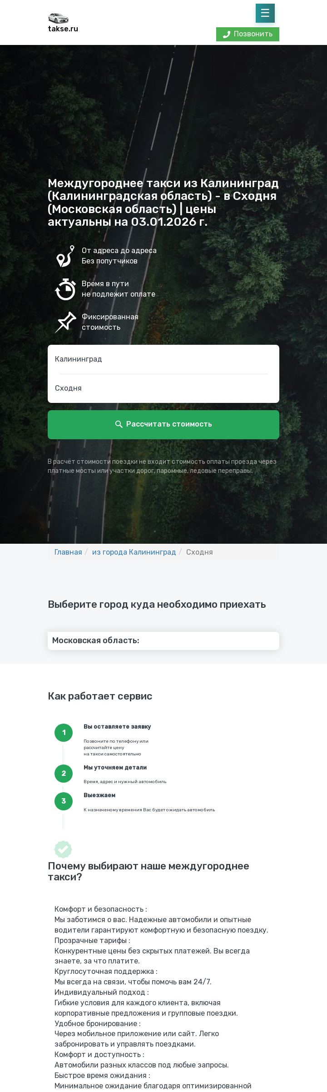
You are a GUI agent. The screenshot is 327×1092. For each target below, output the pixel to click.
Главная (68, 552)
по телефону (124, 741)
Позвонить (247, 34)
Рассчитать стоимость (169, 424)
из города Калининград (134, 552)
